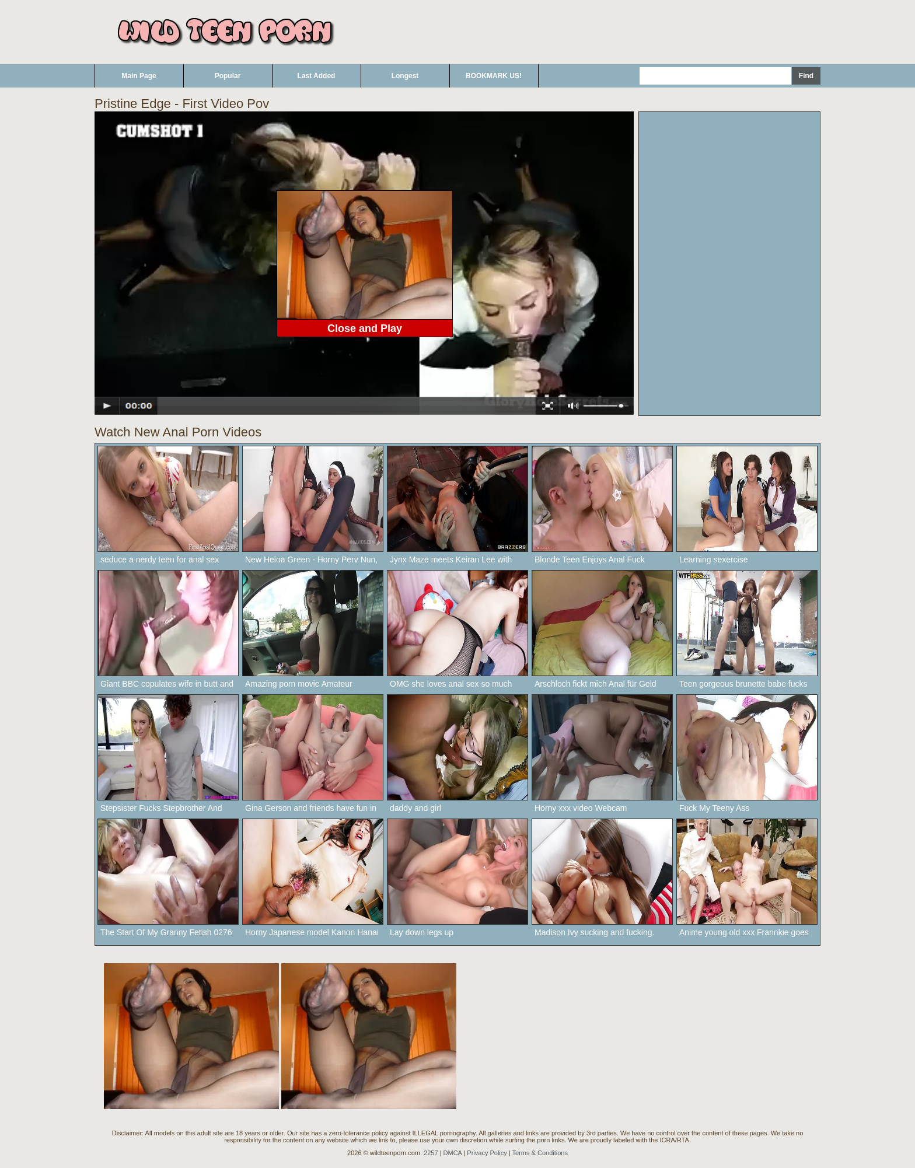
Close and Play (364, 328)
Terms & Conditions (540, 1152)
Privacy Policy (487, 1152)
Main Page (138, 76)
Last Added (317, 76)
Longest (405, 76)
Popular (228, 76)
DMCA (452, 1152)
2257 (431, 1152)
